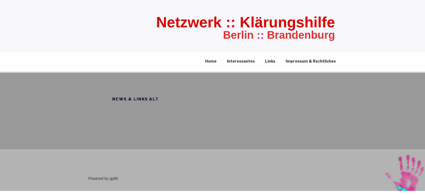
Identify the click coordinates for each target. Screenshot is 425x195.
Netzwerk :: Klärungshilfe (245, 22)
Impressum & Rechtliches (311, 61)
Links (270, 61)
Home (211, 61)
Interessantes (241, 61)
